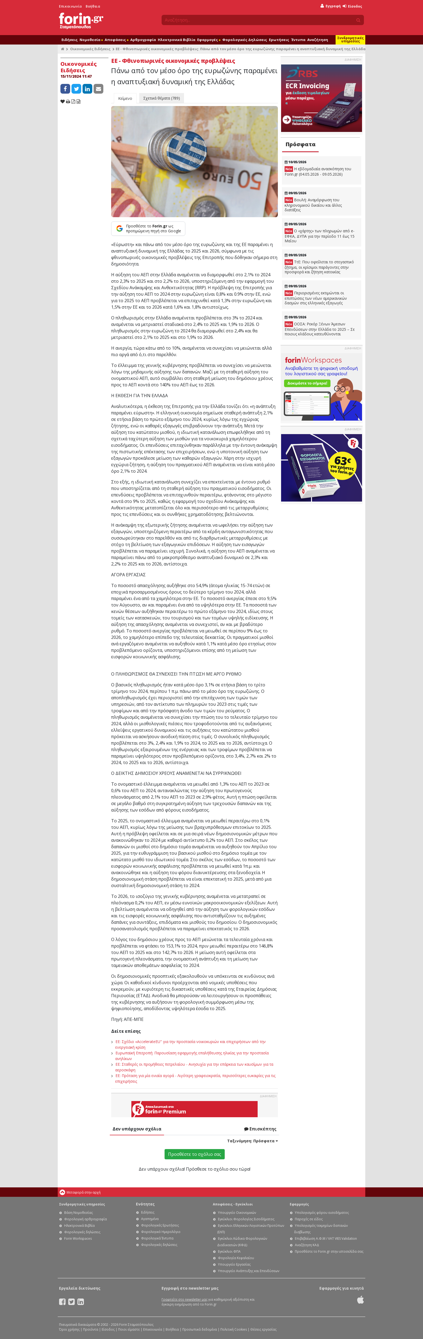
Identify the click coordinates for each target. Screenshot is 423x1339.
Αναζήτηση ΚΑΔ (307, 1245)
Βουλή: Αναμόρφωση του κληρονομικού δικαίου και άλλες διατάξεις (313, 204)
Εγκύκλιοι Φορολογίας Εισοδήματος (246, 1219)
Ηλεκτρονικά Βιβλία (176, 39)
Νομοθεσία (91, 39)
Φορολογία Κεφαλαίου (236, 1258)
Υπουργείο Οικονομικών (237, 1212)
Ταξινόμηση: (252, 1140)
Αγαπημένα (150, 1219)
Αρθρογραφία (143, 39)
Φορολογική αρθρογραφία (85, 1219)
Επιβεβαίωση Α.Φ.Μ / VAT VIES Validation (326, 1238)
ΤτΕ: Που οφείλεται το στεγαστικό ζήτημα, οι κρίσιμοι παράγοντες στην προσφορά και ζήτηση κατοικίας (319, 266)
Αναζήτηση (317, 39)
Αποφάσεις (116, 39)
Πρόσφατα (300, 144)
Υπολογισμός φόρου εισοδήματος (322, 1212)
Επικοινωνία (70, 6)
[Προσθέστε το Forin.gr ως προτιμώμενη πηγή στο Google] (148, 229)
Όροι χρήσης (69, 1329)
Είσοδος (352, 6)
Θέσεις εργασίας (263, 1329)
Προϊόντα (90, 1329)
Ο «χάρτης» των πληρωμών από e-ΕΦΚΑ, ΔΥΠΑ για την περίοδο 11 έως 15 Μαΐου (319, 235)
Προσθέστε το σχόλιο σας (194, 1154)
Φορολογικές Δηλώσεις (244, 39)
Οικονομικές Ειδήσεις (90, 48)
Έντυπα (298, 39)
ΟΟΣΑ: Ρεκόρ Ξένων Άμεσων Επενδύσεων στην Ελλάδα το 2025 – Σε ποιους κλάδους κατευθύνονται (320, 328)
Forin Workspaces (78, 1238)
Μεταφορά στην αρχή (84, 1192)
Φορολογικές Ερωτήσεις (160, 1225)
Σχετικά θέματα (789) (161, 98)
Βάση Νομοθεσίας (78, 1212)
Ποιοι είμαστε (129, 1329)
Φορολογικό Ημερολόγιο (160, 1231)
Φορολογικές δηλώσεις (82, 1232)
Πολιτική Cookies (233, 1329)
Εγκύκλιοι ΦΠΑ (229, 1251)
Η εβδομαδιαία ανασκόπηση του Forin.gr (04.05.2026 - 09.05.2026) (318, 171)
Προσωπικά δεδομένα (199, 1329)
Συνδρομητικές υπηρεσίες (350, 39)
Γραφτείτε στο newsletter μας (184, 1299)
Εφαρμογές (208, 39)
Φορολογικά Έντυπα (157, 1238)
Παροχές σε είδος (309, 1219)
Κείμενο (125, 98)
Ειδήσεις (70, 39)
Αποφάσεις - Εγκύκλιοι (233, 1204)
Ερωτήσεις (279, 39)
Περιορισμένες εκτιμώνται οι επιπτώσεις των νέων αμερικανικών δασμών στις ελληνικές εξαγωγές (316, 297)
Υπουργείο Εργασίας (234, 1264)
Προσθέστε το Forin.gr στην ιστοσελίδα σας (329, 1251)
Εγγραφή (330, 6)
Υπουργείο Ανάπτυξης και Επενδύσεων (248, 1271)
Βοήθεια (93, 6)
